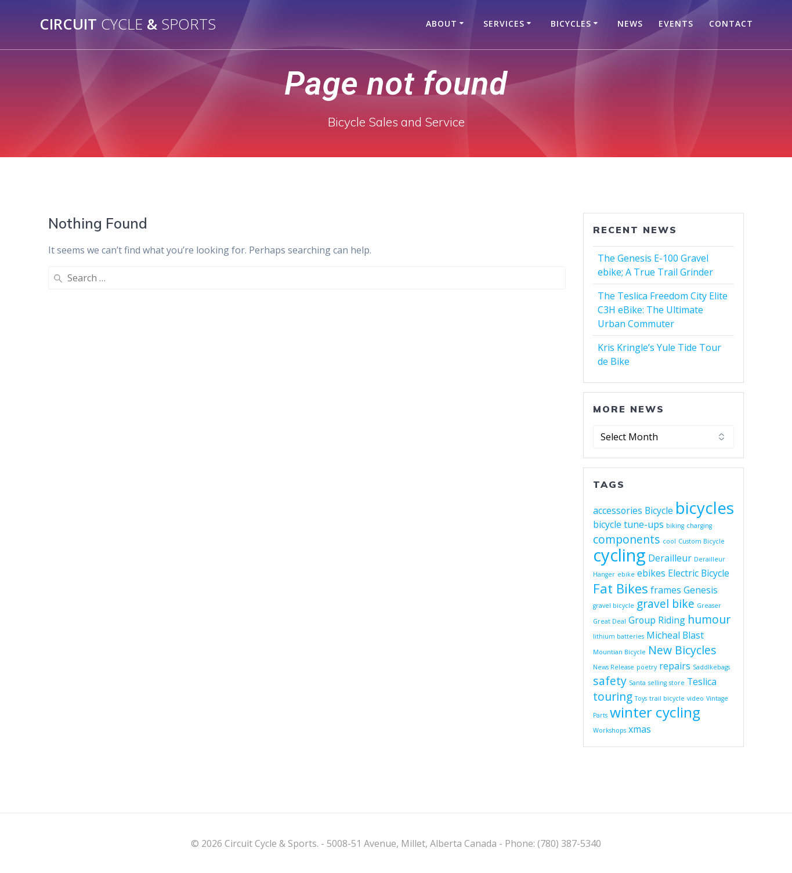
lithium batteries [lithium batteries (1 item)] (618, 636)
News (630, 23)
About (441, 23)
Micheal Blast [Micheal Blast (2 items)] (675, 635)
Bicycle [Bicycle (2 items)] (659, 510)
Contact (731, 23)
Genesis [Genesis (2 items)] (700, 590)
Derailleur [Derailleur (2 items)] (670, 558)
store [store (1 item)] (677, 683)
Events (676, 23)
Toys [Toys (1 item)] (641, 698)
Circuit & (127, 24)
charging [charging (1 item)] (699, 525)
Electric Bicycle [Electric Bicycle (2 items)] (698, 573)
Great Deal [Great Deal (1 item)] (609, 621)
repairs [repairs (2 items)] (674, 666)
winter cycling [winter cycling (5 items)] (655, 712)
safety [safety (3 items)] (610, 681)
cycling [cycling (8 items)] (619, 555)
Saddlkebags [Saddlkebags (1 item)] (711, 667)
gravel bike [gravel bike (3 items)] (666, 603)
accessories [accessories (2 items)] (617, 510)
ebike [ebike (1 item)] (626, 574)
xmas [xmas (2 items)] (639, 729)
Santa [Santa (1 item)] (637, 683)
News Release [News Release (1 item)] (613, 667)
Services (504, 23)
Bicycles (571, 23)
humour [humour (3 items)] (709, 619)
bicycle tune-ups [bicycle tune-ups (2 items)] (628, 524)
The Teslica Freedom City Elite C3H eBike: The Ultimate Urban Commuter (663, 309)
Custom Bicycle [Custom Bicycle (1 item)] (701, 541)
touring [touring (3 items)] (612, 696)
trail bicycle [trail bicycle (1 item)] (667, 698)
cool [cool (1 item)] (669, 541)
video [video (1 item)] (695, 698)
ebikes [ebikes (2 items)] (651, 573)
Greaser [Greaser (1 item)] (709, 606)
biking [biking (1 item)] (675, 525)
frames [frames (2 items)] (665, 590)
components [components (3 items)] (626, 539)
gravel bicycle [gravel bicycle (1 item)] (613, 606)
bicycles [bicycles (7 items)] (704, 508)
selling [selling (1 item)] (657, 683)
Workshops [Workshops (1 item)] (609, 730)
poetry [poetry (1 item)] (647, 667)
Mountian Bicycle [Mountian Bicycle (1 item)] (619, 652)
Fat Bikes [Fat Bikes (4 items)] (620, 588)
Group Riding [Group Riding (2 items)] (656, 620)
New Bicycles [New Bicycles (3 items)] (682, 650)
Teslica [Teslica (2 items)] (702, 681)
